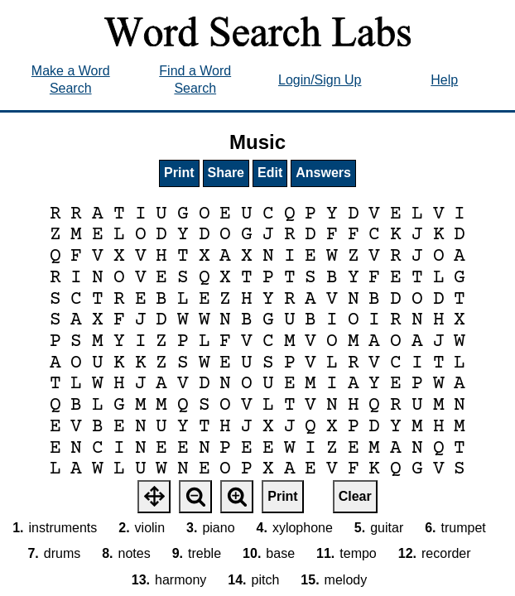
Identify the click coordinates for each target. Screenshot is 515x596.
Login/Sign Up (320, 80)
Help (444, 80)
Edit (270, 173)
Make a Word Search (70, 79)
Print (179, 173)
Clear (355, 496)
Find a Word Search (195, 79)
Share (226, 173)
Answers (323, 173)
